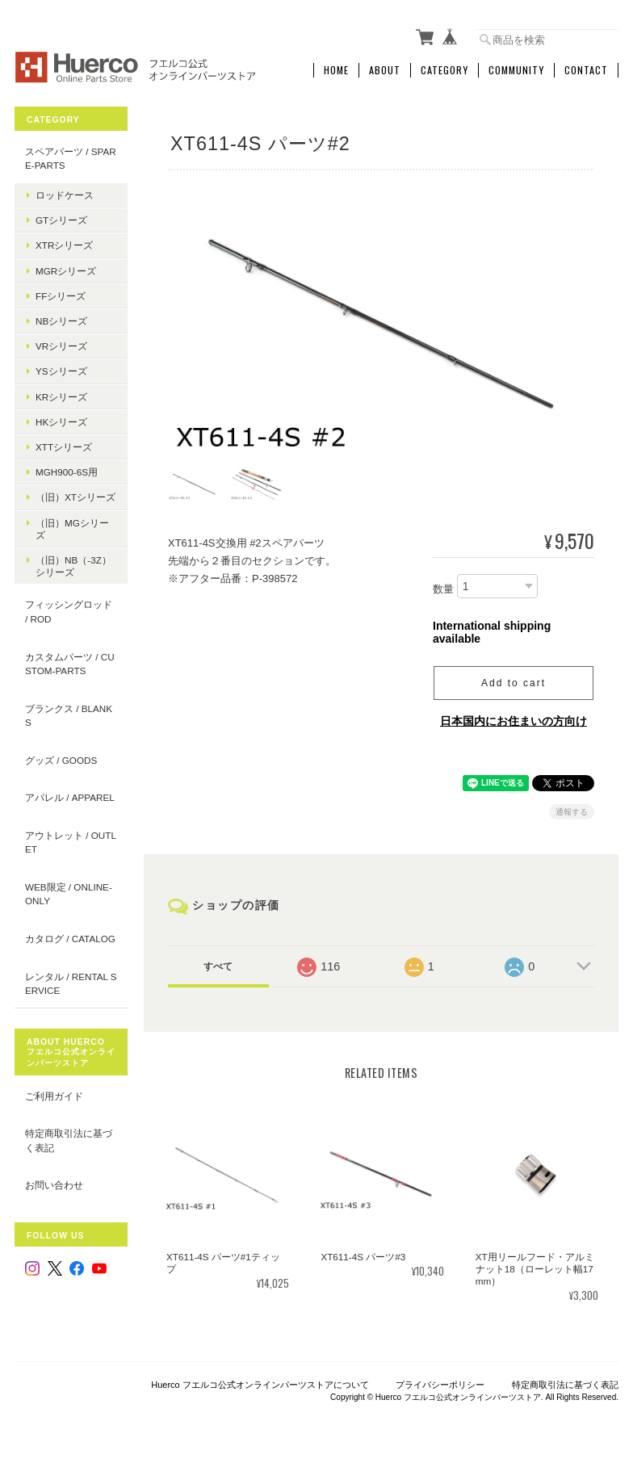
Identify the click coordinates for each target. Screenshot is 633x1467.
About (384, 70)
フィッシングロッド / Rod (68, 611)
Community (516, 70)
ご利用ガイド (54, 1096)
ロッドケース (65, 195)
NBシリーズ (61, 321)
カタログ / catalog (70, 938)
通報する (571, 811)
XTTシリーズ (64, 447)
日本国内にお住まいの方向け (513, 720)
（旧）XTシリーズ (75, 497)
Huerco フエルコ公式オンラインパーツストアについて (260, 1384)
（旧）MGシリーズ (72, 529)
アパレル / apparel (70, 797)
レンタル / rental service (71, 983)
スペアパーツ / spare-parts (70, 158)
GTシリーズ (61, 220)
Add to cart (513, 682)
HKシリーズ (61, 422)
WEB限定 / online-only (68, 894)
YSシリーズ (61, 371)
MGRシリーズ (66, 271)
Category (444, 70)
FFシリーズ (61, 296)
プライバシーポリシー (440, 1384)
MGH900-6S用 (67, 472)
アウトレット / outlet (70, 842)
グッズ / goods (61, 760)
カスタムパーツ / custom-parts (70, 664)
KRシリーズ (61, 397)
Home (336, 70)
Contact (586, 70)
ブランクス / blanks (68, 715)
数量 (443, 589)
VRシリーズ (61, 346)
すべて (218, 965)
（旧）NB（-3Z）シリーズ (73, 566)
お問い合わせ (54, 1185)
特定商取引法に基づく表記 (68, 1140)
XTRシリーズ (64, 245)
